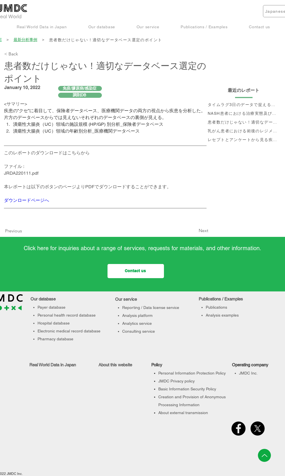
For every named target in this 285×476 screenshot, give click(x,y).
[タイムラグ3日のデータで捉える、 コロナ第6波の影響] (244, 105)
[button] (41, 27)
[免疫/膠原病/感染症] (80, 88)
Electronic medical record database (69, 331)
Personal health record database (67, 315)
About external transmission (183, 412)
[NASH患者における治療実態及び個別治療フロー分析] (244, 113)
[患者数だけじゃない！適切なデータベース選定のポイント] (164, 40)
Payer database (51, 307)
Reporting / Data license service (150, 307)
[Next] (194, 231)
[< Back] (22, 54)
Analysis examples (222, 315)
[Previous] (15, 231)
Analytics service (137, 323)
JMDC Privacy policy (176, 381)
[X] (258, 428)
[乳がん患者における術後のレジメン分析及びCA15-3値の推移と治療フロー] (244, 131)
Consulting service (138, 331)
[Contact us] (136, 271)
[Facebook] (238, 428)
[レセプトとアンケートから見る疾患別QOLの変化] (244, 140)
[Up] (264, 455)
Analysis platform (137, 315)
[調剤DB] (80, 95)
